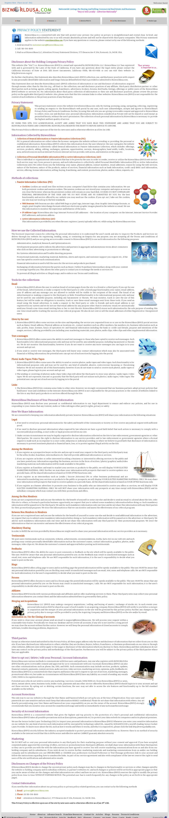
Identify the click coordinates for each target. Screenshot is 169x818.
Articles (99, 814)
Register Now (10, 3)
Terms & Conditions (130, 814)
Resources (51, 21)
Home (17, 21)
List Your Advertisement (118, 21)
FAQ (30, 3)
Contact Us (89, 814)
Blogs (107, 814)
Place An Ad (22, 3)
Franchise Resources (72, 814)
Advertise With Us (85, 21)
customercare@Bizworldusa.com (47, 45)
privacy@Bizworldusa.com (36, 790)
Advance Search (54, 814)
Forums (115, 814)
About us (41, 814)
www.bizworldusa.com (54, 40)
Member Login (152, 21)
